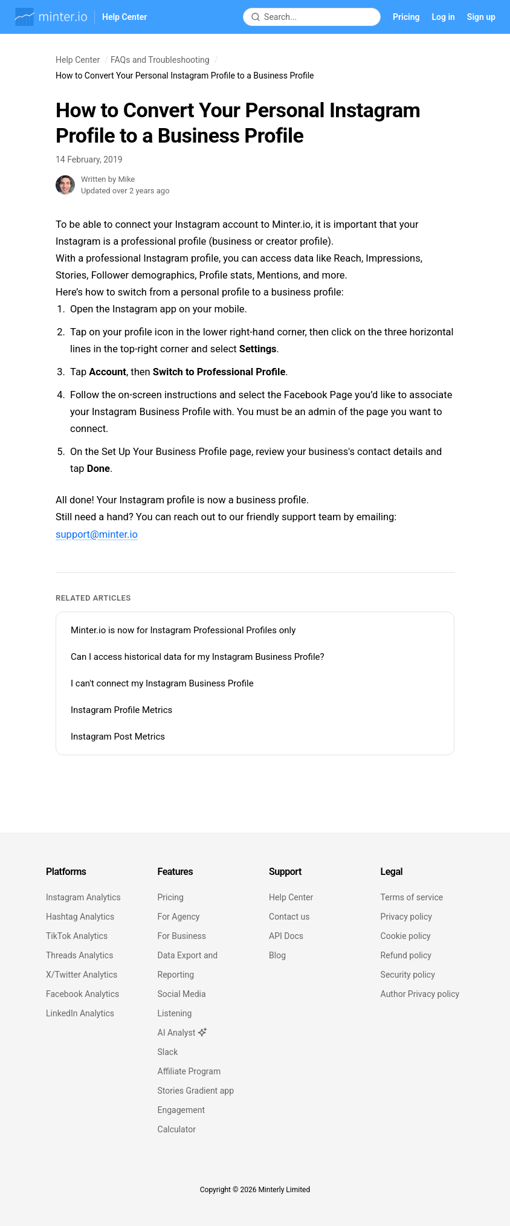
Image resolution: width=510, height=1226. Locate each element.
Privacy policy (406, 916)
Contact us (289, 916)
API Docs (286, 936)
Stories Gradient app (196, 1090)
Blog (277, 955)
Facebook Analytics (82, 994)
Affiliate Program (189, 1071)
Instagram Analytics (83, 897)
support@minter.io (97, 534)
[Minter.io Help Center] (81, 17)
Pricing (406, 17)
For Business (182, 936)
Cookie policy (406, 936)
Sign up (481, 17)
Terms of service (412, 897)
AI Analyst (182, 1032)
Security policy (408, 974)
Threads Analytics (79, 955)
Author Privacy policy (420, 994)
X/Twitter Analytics (81, 974)
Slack (168, 1052)
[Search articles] (318, 17)
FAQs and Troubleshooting (160, 60)
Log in (442, 17)
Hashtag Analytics (80, 916)
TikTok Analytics (77, 936)
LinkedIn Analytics (80, 1013)
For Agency (179, 916)
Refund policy (406, 955)
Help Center (78, 60)
